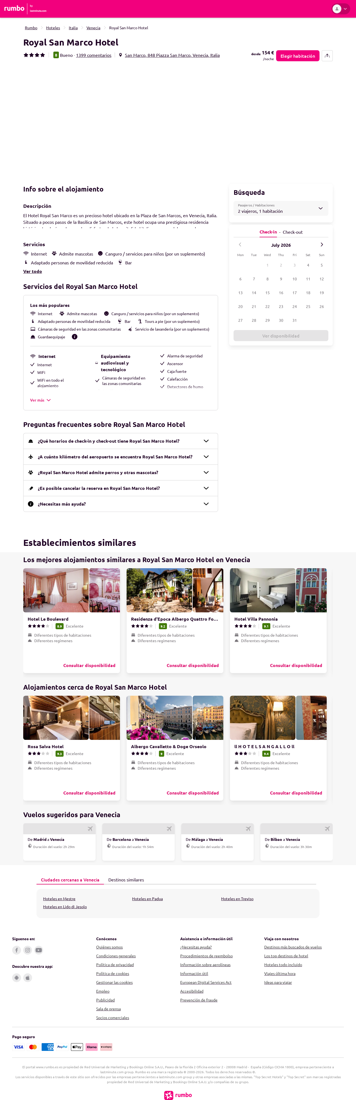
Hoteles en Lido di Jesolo (65, 904)
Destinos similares (124, 877)
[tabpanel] (178, 901)
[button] (99, 121)
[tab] (70, 878)
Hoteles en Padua (147, 896)
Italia (73, 27)
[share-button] (327, 56)
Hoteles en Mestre (59, 896)
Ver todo (32, 269)
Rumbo (31, 27)
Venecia (93, 27)
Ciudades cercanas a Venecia (68, 877)
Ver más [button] (40, 398)
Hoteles (53, 27)
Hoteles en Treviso (237, 896)
